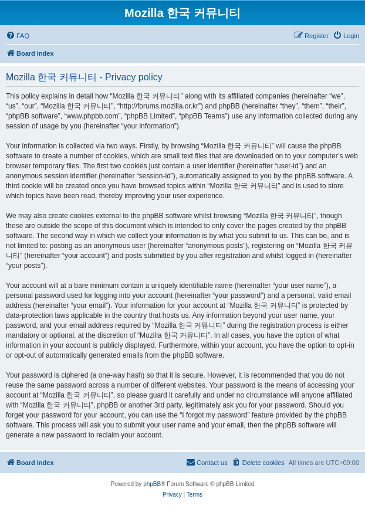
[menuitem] (17, 36)
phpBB (152, 484)
